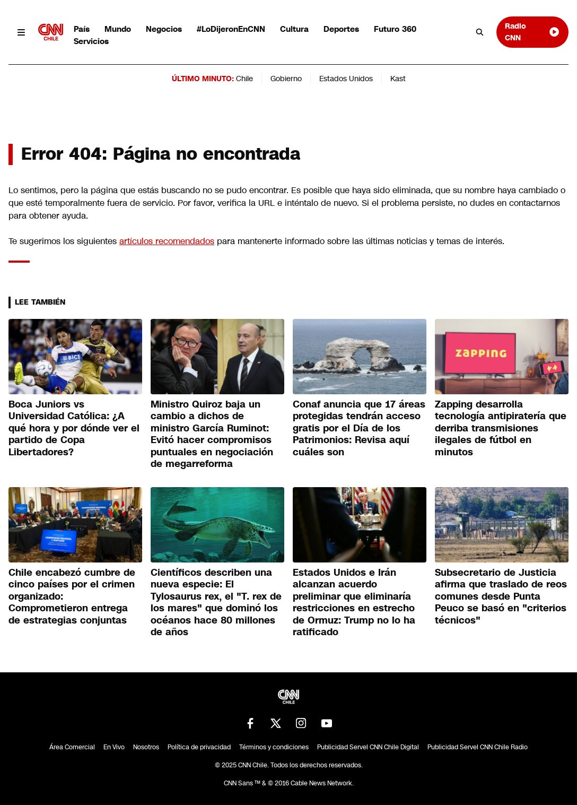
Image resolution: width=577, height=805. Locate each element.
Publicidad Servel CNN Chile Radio (477, 747)
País (82, 28)
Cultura (294, 28)
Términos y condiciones (274, 747)
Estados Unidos (346, 78)
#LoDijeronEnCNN (231, 28)
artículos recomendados (166, 241)
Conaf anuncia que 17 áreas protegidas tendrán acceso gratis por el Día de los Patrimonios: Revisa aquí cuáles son (359, 428)
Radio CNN (532, 31)
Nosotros (146, 747)
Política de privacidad (199, 747)
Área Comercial (72, 747)
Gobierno (286, 78)
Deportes (341, 28)
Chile (244, 78)
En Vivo (114, 747)
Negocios (164, 28)
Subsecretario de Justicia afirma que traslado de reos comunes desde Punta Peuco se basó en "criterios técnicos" (501, 596)
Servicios (91, 41)
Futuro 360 (395, 28)
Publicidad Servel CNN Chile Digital (368, 747)
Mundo (117, 28)
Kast (398, 78)
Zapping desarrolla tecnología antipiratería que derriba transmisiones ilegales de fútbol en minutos (500, 428)
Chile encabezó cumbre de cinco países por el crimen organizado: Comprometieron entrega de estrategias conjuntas (71, 596)
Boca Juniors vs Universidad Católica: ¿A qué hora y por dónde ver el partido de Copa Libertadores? (73, 428)
